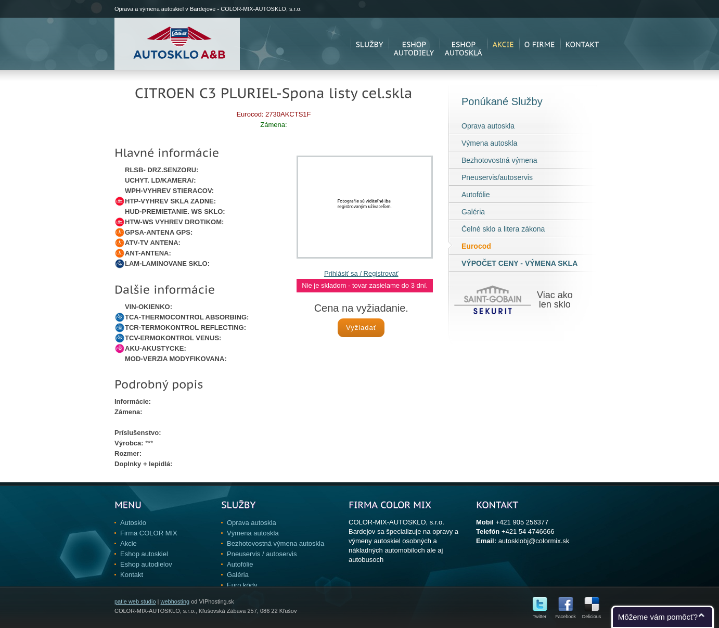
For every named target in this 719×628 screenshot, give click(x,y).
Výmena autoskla (489, 143)
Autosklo (133, 523)
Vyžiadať (361, 327)
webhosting (174, 601)
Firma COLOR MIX (148, 533)
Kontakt (131, 575)
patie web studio (135, 601)
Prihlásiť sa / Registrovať (361, 273)
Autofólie (475, 194)
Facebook (565, 614)
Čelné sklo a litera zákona (503, 229)
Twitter (539, 614)
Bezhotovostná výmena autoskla (275, 543)
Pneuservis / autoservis (262, 554)
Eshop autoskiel (144, 554)
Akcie (128, 543)
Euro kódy (242, 585)
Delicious (591, 614)
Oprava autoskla (488, 126)
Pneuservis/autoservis (497, 177)
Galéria (473, 212)
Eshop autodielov (146, 564)
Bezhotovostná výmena (499, 160)
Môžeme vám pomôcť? (658, 616)
